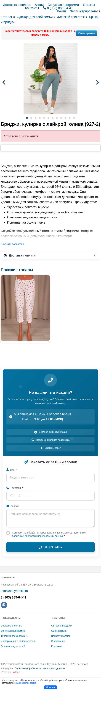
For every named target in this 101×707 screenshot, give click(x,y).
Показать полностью (12, 244)
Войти (61, 11)
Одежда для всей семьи (34, 17)
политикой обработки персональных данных (37, 536)
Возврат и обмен (61, 636)
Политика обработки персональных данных (40, 668)
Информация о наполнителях (18, 641)
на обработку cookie (26, 683)
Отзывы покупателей (13, 646)
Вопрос (12, 506)
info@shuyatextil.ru (14, 591)
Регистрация (86, 33)
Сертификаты (59, 630)
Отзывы (89, 5)
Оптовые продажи (61, 625)
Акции (39, 5)
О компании (58, 641)
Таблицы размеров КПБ (14, 636)
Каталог (6, 17)
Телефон (14, 488)
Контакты (32, 8)
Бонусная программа (63, 5)
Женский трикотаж (70, 17)
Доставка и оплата (17, 5)
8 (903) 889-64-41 (58, 8)
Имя (11, 470)
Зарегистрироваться (85, 11)
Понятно (50, 687)
